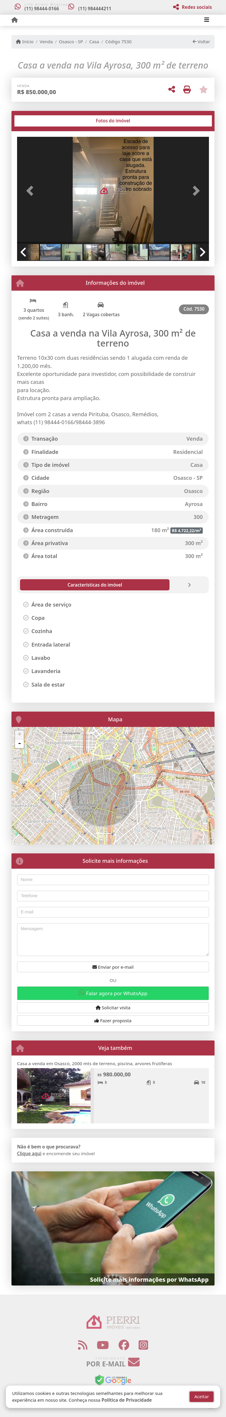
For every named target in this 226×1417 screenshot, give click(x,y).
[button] (31, 190)
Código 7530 (118, 41)
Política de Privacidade (127, 1400)
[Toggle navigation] (207, 20)
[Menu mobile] (14, 20)
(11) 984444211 (97, 8)
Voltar (201, 41)
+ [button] (19, 734)
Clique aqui (29, 1153)
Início (25, 41)
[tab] (36, 120)
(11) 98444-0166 (41, 8)
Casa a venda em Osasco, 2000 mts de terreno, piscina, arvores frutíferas (94, 1063)
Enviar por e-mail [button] (113, 967)
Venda (46, 41)
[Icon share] (82, 1345)
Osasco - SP (71, 41)
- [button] (19, 743)
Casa (94, 41)
